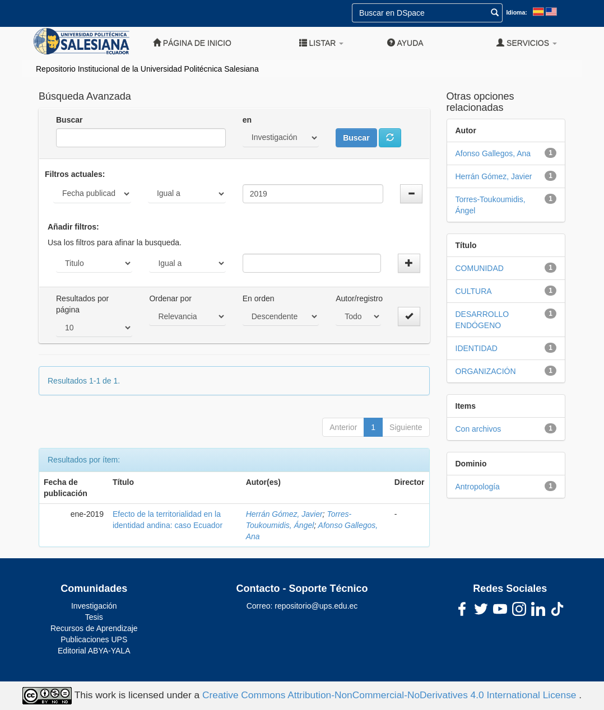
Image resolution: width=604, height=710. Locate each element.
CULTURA (474, 291)
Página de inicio (192, 43)
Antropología (478, 486)
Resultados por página (82, 304)
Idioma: (516, 12)
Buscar (69, 119)
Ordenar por (170, 298)
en (247, 119)
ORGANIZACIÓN (486, 371)
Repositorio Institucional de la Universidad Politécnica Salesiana (147, 68)
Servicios (526, 43)
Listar (321, 43)
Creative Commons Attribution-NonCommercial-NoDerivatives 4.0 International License (390, 694)
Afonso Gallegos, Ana (493, 153)
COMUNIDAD (480, 268)
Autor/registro (359, 298)
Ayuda (405, 43)
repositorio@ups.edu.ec (316, 605)
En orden (259, 298)
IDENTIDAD (477, 348)
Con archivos (478, 428)
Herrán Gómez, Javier (284, 514)
